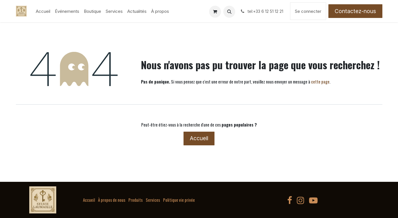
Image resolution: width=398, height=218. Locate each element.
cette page (320, 81)
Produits (135, 200)
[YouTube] (313, 200)
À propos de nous (111, 200)
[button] (229, 12)
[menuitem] (43, 11)
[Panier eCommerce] (215, 12)
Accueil (199, 138)
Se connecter (308, 11)
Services (153, 200)
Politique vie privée (179, 200)
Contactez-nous (355, 11)
